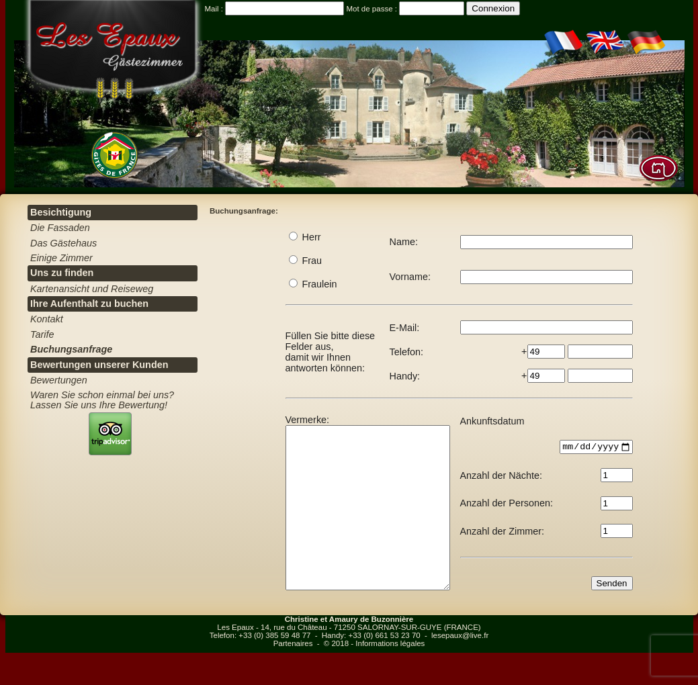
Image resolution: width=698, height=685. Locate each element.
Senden (630, 613)
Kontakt (46, 319)
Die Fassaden (60, 227)
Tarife (42, 334)
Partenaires (293, 676)
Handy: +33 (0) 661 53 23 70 (371, 668)
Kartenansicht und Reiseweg (91, 288)
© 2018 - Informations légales (374, 676)
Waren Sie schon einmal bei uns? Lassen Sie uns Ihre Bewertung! (102, 400)
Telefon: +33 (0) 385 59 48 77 (260, 668)
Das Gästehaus (63, 243)
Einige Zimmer (61, 258)
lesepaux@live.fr (459, 668)
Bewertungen (58, 380)
